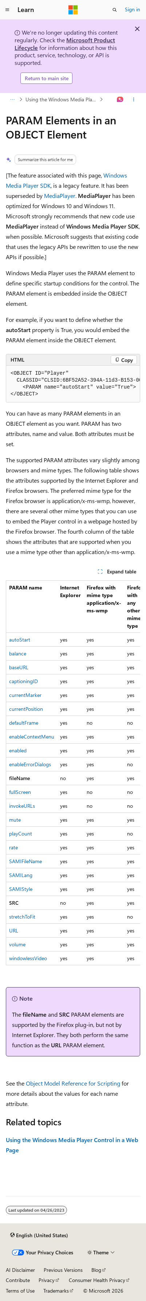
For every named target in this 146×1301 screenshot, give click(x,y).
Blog (96, 1269)
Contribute (18, 1280)
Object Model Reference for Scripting (73, 1083)
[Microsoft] (73, 10)
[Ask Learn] (120, 99)
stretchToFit (22, 916)
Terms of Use (20, 1290)
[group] (73, 384)
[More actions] (133, 99)
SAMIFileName (25, 861)
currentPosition (26, 708)
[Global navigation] (7, 9)
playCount (20, 833)
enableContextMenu (31, 736)
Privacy (47, 1280)
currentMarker (25, 695)
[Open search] (114, 9)
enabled (18, 750)
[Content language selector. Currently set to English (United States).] (39, 1235)
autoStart (19, 639)
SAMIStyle (20, 888)
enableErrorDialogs (30, 764)
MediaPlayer (59, 195)
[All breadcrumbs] (12, 99)
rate (13, 847)
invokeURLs (22, 805)
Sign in (132, 9)
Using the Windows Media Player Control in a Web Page (61, 99)
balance (17, 653)
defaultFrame (23, 722)
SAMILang (20, 875)
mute (15, 819)
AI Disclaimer (20, 1269)
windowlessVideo (28, 958)
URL (13, 930)
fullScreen (20, 791)
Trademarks (56, 1290)
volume (17, 944)
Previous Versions (63, 1269)
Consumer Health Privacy (97, 1280)
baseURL (18, 667)
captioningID (23, 681)
